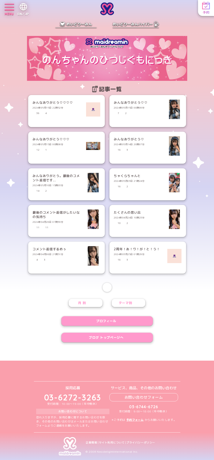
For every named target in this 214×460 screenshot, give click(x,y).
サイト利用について (112, 442)
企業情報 (91, 442)
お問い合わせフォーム (144, 397)
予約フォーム (135, 420)
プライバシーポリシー (140, 442)
